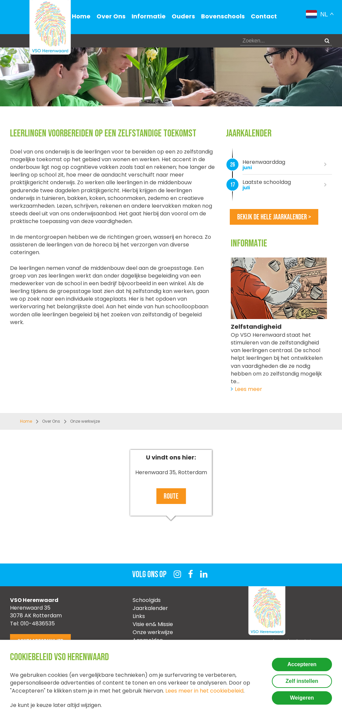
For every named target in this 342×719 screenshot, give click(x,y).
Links (139, 616)
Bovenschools (223, 16)
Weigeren (302, 698)
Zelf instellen (302, 681)
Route (171, 496)
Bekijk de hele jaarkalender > (274, 217)
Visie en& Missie (153, 624)
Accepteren (301, 664)
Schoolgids (147, 600)
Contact (264, 16)
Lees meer (248, 389)
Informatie (149, 16)
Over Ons (111, 16)
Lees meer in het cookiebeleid (204, 691)
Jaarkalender (150, 608)
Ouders (183, 16)
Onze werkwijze (153, 632)
